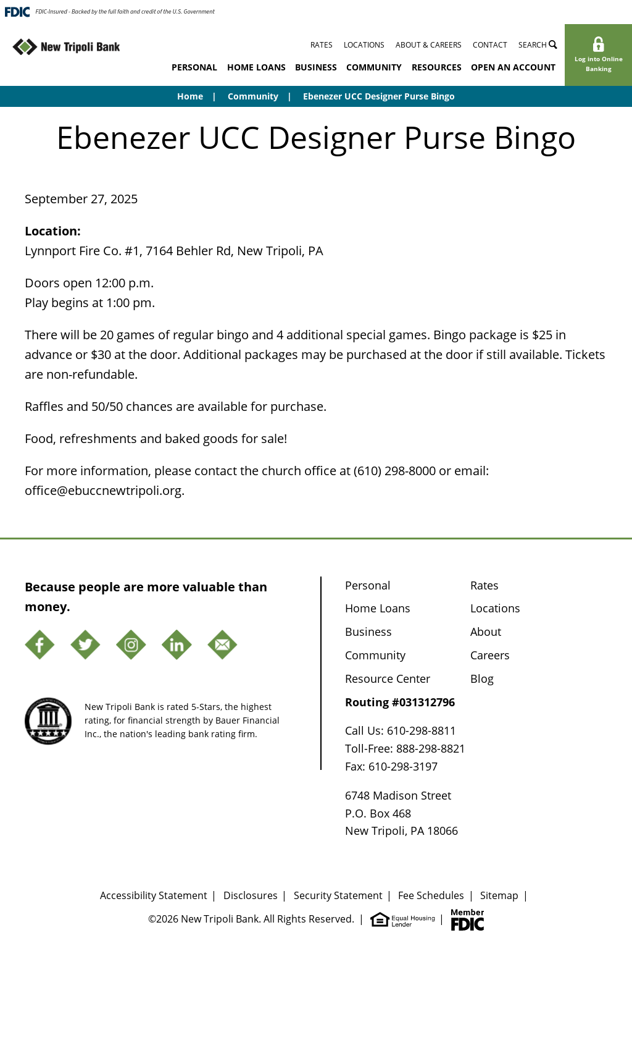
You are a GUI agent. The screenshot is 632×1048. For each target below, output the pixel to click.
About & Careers (429, 45)
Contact (490, 45)
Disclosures (250, 895)
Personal (194, 67)
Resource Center (387, 678)
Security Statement (338, 895)
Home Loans (256, 67)
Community (374, 67)
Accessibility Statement (153, 895)
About (485, 631)
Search (537, 45)
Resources (437, 67)
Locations (364, 45)
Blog (482, 678)
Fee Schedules (431, 895)
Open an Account (513, 67)
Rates (321, 45)
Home (190, 96)
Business (316, 67)
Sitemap (499, 895)
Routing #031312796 (400, 702)
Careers (490, 655)
